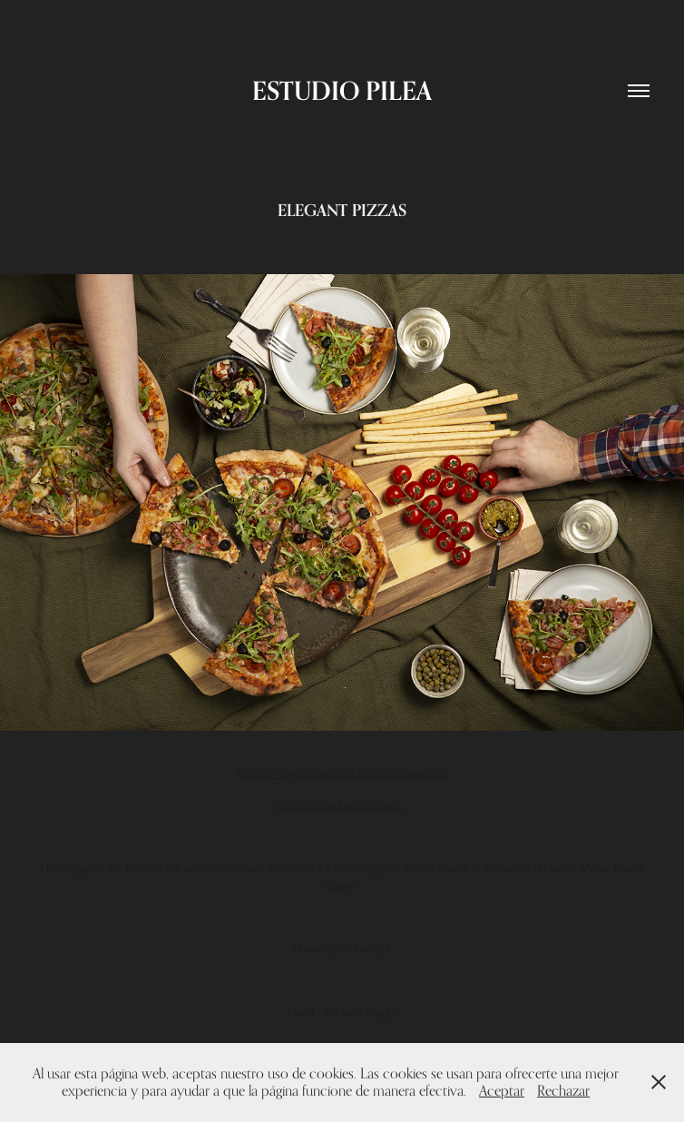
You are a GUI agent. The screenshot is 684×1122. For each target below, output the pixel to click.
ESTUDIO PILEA (342, 90)
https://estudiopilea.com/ (341, 804)
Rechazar (563, 1090)
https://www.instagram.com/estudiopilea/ (342, 772)
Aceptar (501, 1090)
